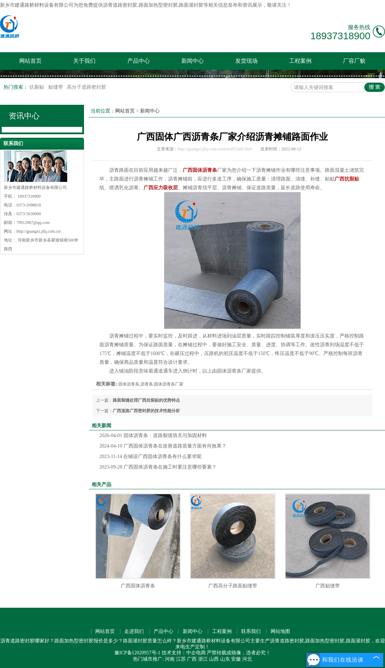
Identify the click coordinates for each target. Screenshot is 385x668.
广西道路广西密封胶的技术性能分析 (146, 410)
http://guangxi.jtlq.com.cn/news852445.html (215, 148)
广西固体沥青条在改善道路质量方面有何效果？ (162, 446)
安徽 (236, 659)
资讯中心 (24, 115)
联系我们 (251, 631)
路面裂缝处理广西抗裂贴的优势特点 (146, 400)
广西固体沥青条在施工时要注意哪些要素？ (158, 467)
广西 (192, 659)
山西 (214, 659)
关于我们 (84, 61)
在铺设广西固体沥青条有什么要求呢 (150, 456)
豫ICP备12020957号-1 (137, 652)
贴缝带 (56, 87)
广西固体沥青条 (138, 585)
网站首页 (30, 61)
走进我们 (134, 631)
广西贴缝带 (327, 585)
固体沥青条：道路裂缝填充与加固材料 (153, 435)
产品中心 (138, 61)
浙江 (203, 659)
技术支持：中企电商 (184, 652)
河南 (170, 659)
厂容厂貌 (354, 61)
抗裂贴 (37, 87)
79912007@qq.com (33, 222)
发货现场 (246, 61)
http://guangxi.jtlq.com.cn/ (38, 231)
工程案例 (300, 61)
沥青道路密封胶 (120, 5)
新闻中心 (192, 61)
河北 (247, 659)
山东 (225, 659)
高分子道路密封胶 (86, 87)
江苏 (181, 659)
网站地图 (280, 631)
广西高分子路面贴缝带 (232, 585)
